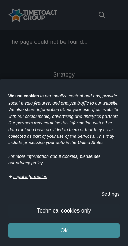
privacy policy (29, 162)
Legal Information (30, 176)
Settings (110, 194)
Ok (63, 230)
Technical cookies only (64, 211)
